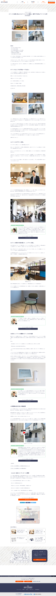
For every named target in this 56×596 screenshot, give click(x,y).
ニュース (4, 576)
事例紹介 (32, 2)
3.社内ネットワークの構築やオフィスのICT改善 (17, 51)
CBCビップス (24, 357)
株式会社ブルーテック (28, 281)
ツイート (34, 502)
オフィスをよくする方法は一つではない (16, 47)
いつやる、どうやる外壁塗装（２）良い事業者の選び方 (18, 468)
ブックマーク (23, 502)
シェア (28, 502)
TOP (1, 576)
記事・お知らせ (42, 2)
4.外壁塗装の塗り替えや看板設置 (15, 52)
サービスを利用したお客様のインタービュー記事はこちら (28, 521)
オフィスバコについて (28, 519)
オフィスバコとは (22, 2)
